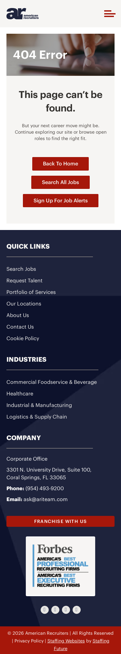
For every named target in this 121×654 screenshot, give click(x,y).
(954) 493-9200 (44, 488)
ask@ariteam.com (46, 499)
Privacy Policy (29, 641)
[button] (108, 13)
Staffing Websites (66, 641)
